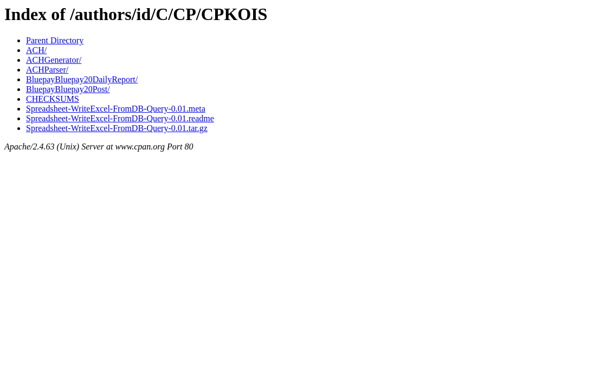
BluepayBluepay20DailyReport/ (82, 79)
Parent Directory (54, 40)
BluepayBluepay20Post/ (68, 89)
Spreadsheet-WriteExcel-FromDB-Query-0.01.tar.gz (117, 128)
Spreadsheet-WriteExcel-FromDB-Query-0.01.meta (115, 108)
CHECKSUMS (52, 98)
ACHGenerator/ (53, 59)
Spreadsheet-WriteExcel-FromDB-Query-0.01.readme (120, 118)
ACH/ (36, 50)
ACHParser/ (47, 69)
